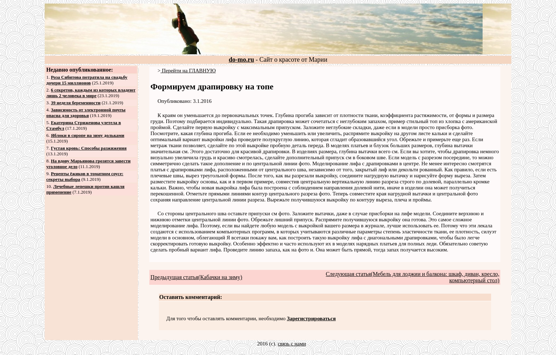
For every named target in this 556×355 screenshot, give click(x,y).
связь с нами (292, 343)
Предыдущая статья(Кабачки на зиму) (196, 277)
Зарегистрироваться (311, 318)
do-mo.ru (241, 59)
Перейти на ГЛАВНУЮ (188, 70)
